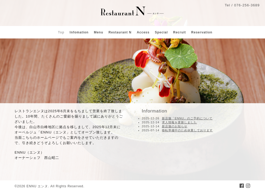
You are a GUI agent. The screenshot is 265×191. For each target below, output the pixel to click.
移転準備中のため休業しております (187, 130)
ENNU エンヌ (37, 186)
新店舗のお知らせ (174, 126)
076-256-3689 (247, 5)
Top (61, 32)
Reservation (202, 32)
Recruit (179, 32)
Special (161, 32)
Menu (98, 32)
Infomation (79, 32)
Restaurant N (119, 32)
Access (143, 32)
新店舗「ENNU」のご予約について (187, 118)
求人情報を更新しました (179, 122)
